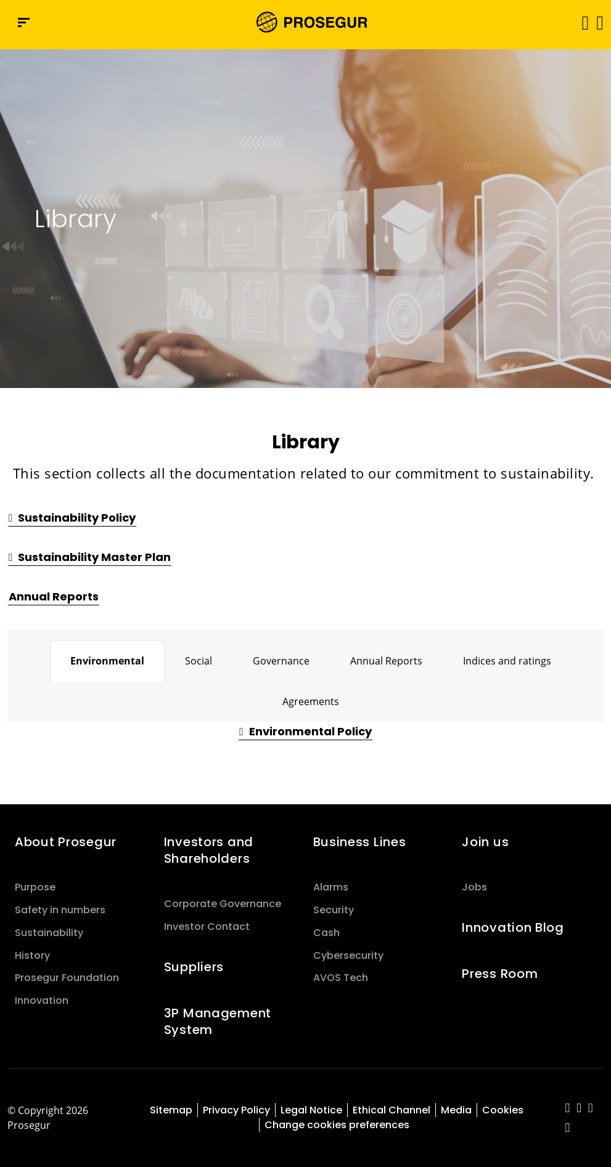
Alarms (330, 887)
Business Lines (359, 841)
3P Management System (217, 1021)
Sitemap (171, 1110)
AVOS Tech (340, 978)
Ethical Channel (391, 1110)
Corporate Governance (222, 904)
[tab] (107, 661)
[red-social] (567, 1109)
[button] (599, 22)
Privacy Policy (236, 1110)
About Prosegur (66, 841)
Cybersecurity (348, 955)
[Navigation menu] (23, 22)
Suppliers (194, 966)
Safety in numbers (60, 910)
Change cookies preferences (336, 1125)
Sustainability (49, 933)
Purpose (35, 887)
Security (333, 910)
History (32, 955)
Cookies (502, 1110)
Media (456, 1110)
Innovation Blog (513, 927)
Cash (326, 933)
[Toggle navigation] (581, 22)
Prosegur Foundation (67, 978)
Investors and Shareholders (208, 850)
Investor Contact (207, 926)
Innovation (41, 1000)
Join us (485, 841)
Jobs (474, 887)
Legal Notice (311, 1110)
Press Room (500, 973)
